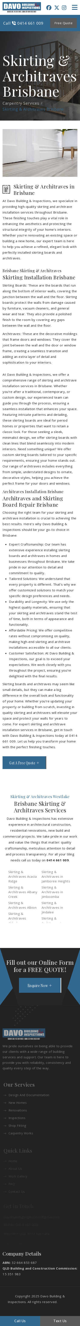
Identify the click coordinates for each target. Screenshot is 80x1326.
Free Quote (63, 23)
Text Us (60, 1321)
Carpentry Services (21, 103)
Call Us (20, 1321)
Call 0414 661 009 (23, 23)
